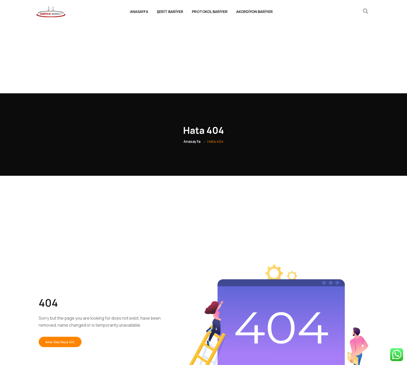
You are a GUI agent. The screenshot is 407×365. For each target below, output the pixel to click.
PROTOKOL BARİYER (210, 11)
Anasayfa (192, 71)
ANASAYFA (139, 11)
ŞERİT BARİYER (170, 11)
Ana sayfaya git (60, 272)
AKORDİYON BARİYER (254, 11)
